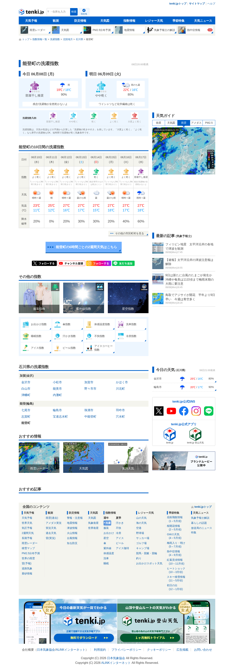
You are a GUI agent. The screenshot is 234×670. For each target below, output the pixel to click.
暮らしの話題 (199, 522)
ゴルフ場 (141, 543)
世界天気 (27, 522)
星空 (106, 538)
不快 (118, 527)
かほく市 (122, 382)
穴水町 (120, 416)
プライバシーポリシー (126, 649)
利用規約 (100, 649)
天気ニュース (203, 20)
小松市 (57, 382)
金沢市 (25, 382)
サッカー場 (142, 538)
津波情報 (72, 527)
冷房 (118, 533)
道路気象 (27, 568)
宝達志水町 (60, 416)
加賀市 (88, 382)
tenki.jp (32, 12)
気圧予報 (27, 527)
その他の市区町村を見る (129, 233)
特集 (193, 532)
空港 (138, 527)
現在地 (84, 14)
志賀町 (25, 416)
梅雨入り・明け (177, 544)
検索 (73, 11)
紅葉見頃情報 (177, 561)
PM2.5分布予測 (31, 553)
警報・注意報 (75, 517)
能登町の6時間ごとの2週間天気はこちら (86, 247)
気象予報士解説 (200, 517)
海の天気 (141, 522)
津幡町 (25, 395)
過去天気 (51, 533)
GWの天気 (177, 536)
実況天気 (51, 527)
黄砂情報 (27, 573)
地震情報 (72, 522)
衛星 (158, 122)
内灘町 (57, 395)
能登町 (25, 422)
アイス (120, 538)
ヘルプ (211, 3)
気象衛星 (93, 522)
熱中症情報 (177, 553)
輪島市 (57, 410)
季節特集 (178, 20)
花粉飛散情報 (177, 519)
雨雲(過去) (52, 517)
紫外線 (107, 548)
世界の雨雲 (28, 558)
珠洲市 (88, 410)
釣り (138, 558)
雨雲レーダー (30, 543)
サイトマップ (197, 3)
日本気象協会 (46, 649)
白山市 (25, 388)
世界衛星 (93, 527)
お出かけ (109, 533)
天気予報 (31, 20)
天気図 (104, 20)
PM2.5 (209, 122)
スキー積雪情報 (177, 578)
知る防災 (72, 543)
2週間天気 (28, 533)
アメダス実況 (54, 522)
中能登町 (90, 416)
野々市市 (90, 388)
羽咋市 (120, 410)
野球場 (140, 533)
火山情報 (72, 533)
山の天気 (141, 517)
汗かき (120, 522)
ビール (120, 543)
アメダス (196, 122)
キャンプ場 (142, 548)
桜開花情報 (177, 527)
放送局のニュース (201, 527)
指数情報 (129, 20)
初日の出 (177, 587)
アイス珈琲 (122, 548)
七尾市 (25, 410)
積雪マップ (28, 548)
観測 (56, 20)
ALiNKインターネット (70, 649)
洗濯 (108, 522)
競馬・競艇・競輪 (146, 553)
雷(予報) (26, 563)
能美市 (57, 388)
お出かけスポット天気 (149, 563)
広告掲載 (182, 649)
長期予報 (27, 538)
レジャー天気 (154, 20)
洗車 (106, 558)
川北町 (120, 388)
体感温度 (109, 553)
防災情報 (80, 20)
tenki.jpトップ (177, 3)
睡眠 (106, 563)
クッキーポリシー (159, 649)
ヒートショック (177, 570)
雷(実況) (50, 538)
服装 (106, 527)
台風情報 (72, 538)
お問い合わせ (203, 649)
